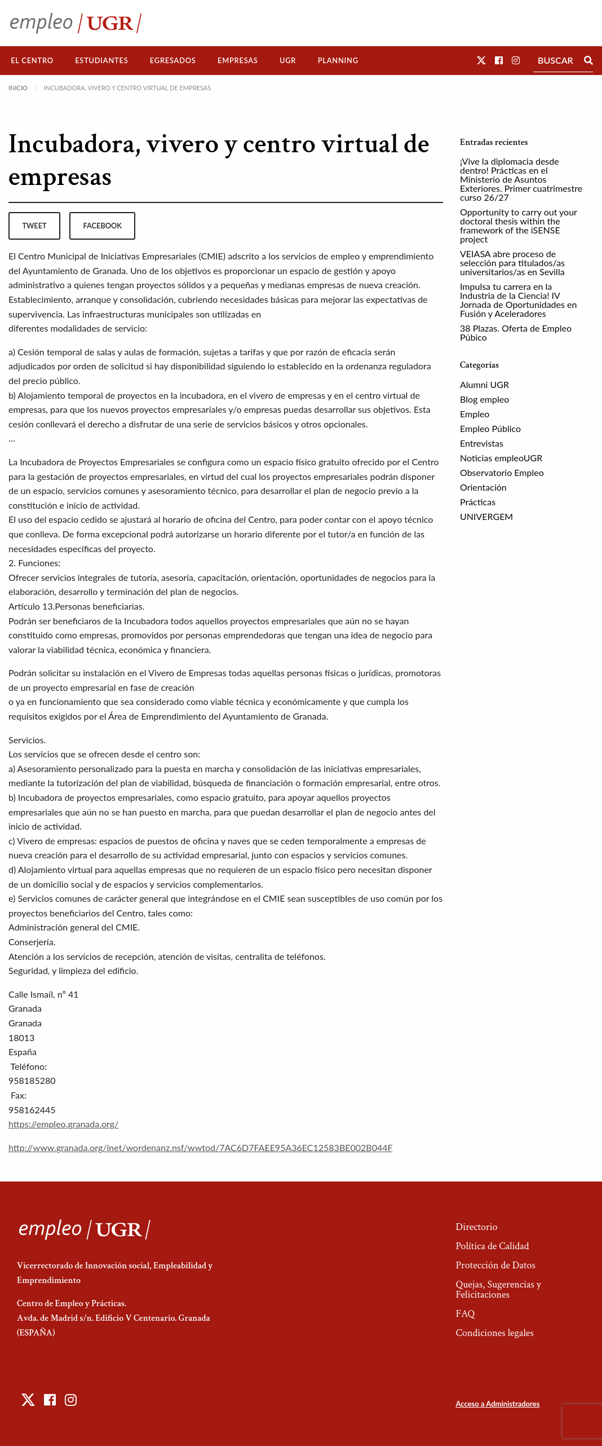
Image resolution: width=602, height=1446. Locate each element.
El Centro (32, 60)
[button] (481, 60)
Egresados (173, 60)
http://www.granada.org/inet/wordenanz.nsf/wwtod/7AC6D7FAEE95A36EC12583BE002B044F (200, 1147)
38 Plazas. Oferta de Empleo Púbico (516, 332)
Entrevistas (481, 443)
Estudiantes (101, 60)
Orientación (483, 487)
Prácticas (477, 501)
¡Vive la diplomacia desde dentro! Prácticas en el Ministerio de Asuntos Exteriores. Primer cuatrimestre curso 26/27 (521, 179)
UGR (288, 60)
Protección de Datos (495, 1265)
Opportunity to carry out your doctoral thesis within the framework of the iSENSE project (518, 225)
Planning (338, 60)
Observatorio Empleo (502, 472)
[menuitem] (32, 60)
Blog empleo (484, 399)
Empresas (238, 60)
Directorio (476, 1226)
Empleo (474, 413)
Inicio (18, 87)
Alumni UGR (484, 384)
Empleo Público (490, 428)
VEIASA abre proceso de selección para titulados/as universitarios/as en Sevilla (512, 262)
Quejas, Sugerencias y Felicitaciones (498, 1289)
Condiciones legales (494, 1332)
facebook (102, 225)
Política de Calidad (492, 1246)
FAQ (465, 1313)
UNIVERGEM (486, 516)
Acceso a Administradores (497, 1403)
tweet (34, 225)
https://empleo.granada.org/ (63, 1123)
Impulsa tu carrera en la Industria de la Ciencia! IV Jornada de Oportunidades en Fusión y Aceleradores (518, 300)
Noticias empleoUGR (501, 457)
